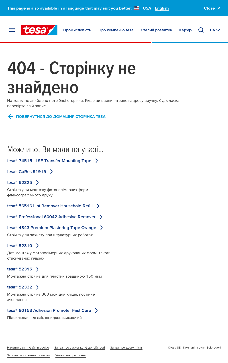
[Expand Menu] (12, 30)
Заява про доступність (126, 347)
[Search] (201, 30)
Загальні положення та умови (28, 355)
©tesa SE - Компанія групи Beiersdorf (194, 347)
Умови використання (70, 355)
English (162, 8)
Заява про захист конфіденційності (79, 347)
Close (212, 8)
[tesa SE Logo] (39, 30)
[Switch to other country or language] (215, 30)
